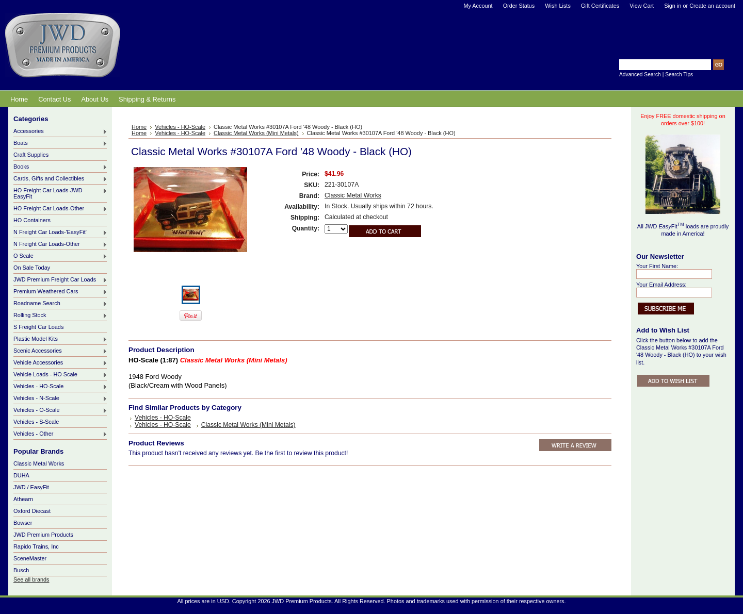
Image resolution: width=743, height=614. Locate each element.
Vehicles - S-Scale (36, 422)
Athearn (23, 499)
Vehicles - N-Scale (60, 398)
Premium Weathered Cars (60, 291)
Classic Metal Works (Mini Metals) (256, 133)
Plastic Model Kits (60, 339)
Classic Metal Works (38, 463)
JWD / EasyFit (31, 487)
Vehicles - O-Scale (60, 410)
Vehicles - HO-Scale (60, 386)
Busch (21, 570)
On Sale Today (31, 267)
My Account (477, 6)
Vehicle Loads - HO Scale (60, 374)
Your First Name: (657, 266)
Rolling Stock (60, 315)
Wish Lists (558, 6)
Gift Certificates (600, 6)
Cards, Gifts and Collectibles (60, 178)
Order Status (519, 6)
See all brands (31, 579)
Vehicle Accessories (60, 363)
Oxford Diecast (32, 511)
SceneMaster (29, 558)
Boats (60, 143)
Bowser (22, 523)
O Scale (60, 256)
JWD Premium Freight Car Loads (60, 280)
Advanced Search (640, 74)
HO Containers (32, 220)
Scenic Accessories (60, 351)
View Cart (641, 6)
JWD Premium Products (43, 535)
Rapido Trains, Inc (36, 546)
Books (60, 167)
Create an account (712, 6)
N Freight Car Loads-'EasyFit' (60, 232)
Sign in (672, 6)
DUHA (21, 475)
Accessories (60, 131)
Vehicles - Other (60, 434)
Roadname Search (60, 303)
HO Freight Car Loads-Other (60, 208)
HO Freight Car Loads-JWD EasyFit (60, 193)
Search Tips (679, 74)
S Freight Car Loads (38, 327)
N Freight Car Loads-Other (60, 244)
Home (139, 127)
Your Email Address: (661, 284)
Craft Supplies (31, 155)
